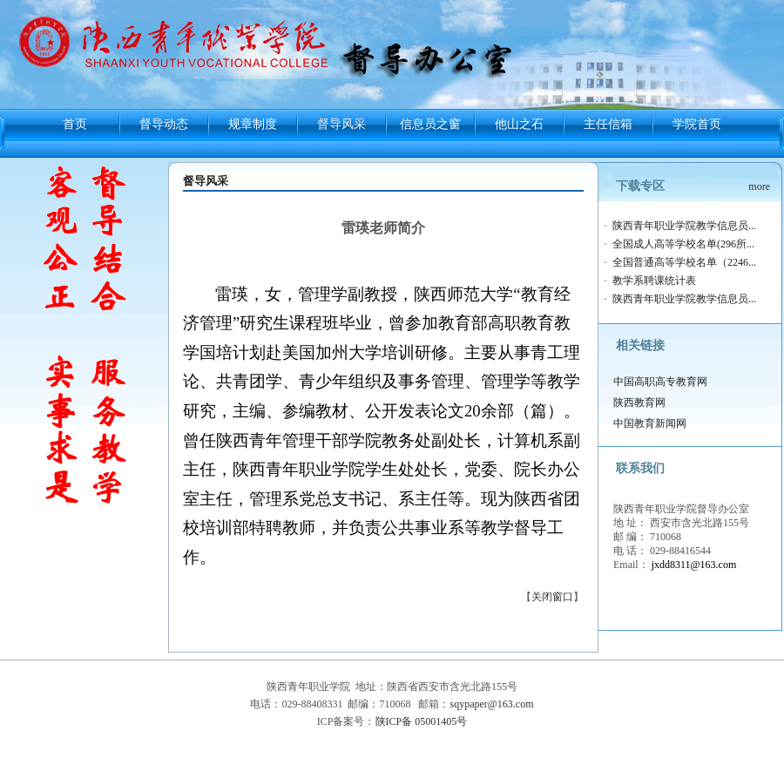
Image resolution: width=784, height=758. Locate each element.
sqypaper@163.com (491, 704)
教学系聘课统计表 (654, 280)
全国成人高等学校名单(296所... (683, 244)
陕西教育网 (639, 402)
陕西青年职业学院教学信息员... (684, 226)
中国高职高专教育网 (660, 382)
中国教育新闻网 (649, 423)
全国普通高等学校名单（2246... (684, 262)
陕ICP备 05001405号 (421, 721)
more (759, 186)
